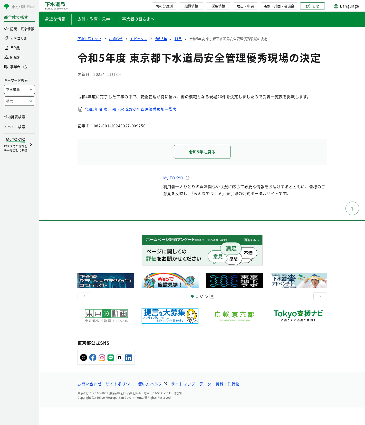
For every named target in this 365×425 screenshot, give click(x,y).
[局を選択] (19, 89)
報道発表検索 (14, 116)
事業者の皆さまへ (138, 19)
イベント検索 (14, 126)
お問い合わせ (89, 401)
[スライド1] (192, 313)
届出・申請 (245, 5)
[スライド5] (197, 313)
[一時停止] (212, 313)
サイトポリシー (120, 401)
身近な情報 (55, 19)
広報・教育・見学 (93, 19)
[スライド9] (201, 313)
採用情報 (218, 5)
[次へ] (320, 314)
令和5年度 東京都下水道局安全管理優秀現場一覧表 (130, 109)
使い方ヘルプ (150, 401)
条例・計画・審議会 (279, 5)
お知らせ (312, 5)
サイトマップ (183, 401)
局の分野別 (164, 5)
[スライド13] (206, 313)
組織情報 (191, 5)
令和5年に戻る (202, 152)
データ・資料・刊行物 (219, 401)
